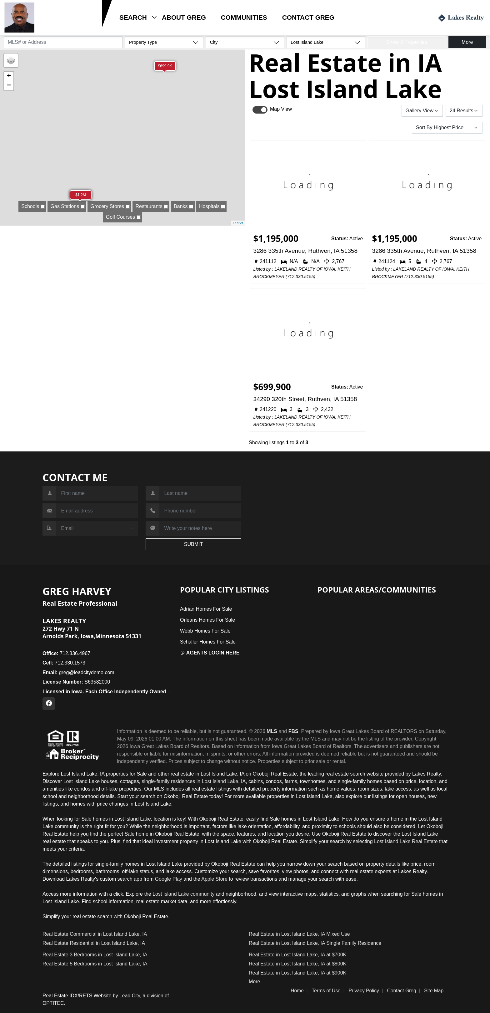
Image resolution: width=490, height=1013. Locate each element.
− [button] (9, 85)
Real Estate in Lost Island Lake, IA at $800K (297, 963)
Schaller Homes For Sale (208, 641)
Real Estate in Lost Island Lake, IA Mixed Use (299, 934)
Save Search (380, 110)
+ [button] (9, 76)
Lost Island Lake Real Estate (406, 841)
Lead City (129, 995)
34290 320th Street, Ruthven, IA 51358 (305, 399)
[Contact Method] (97, 528)
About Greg (184, 17)
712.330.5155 (300, 276)
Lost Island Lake (81, 781)
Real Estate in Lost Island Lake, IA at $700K (297, 954)
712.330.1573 (56, 27)
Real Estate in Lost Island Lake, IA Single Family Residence (315, 943)
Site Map (433, 990)
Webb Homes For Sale (205, 631)
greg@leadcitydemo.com (78, 672)
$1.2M (80, 195)
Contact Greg (308, 17)
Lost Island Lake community (183, 894)
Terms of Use (326, 990)
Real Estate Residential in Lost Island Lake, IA (93, 943)
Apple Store (214, 879)
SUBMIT (193, 544)
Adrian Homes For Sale (206, 609)
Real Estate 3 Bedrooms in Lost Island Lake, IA (94, 954)
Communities (244, 17)
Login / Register (404, 17)
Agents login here (210, 652)
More (467, 42)
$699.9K (165, 66)
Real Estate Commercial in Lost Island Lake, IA (94, 934)
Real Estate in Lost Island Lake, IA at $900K (297, 972)
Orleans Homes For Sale (207, 620)
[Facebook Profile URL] (48, 703)
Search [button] (133, 17)
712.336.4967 (66, 653)
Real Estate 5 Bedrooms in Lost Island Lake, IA (94, 963)
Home (297, 990)
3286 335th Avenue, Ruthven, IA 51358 (305, 250)
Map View (281, 109)
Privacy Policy (363, 990)
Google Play (168, 879)
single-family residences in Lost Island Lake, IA (194, 781)
